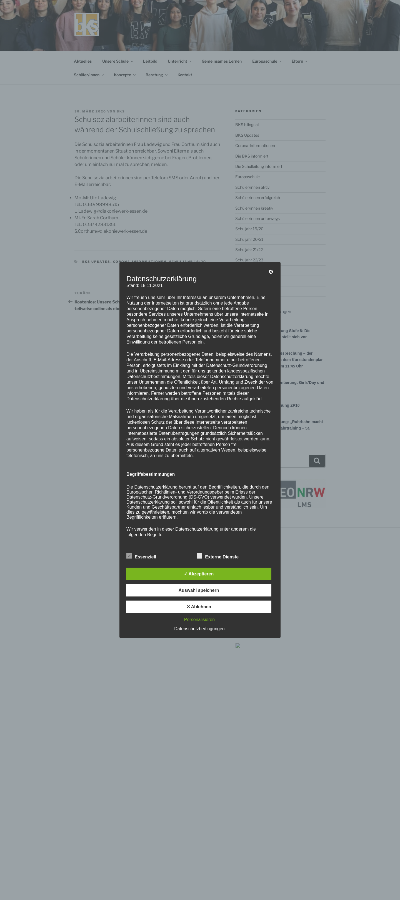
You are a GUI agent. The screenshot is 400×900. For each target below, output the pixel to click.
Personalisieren (199, 619)
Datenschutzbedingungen (199, 628)
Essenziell (141, 556)
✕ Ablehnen (198, 606)
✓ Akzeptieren (199, 574)
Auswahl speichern (199, 590)
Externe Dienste (218, 556)
